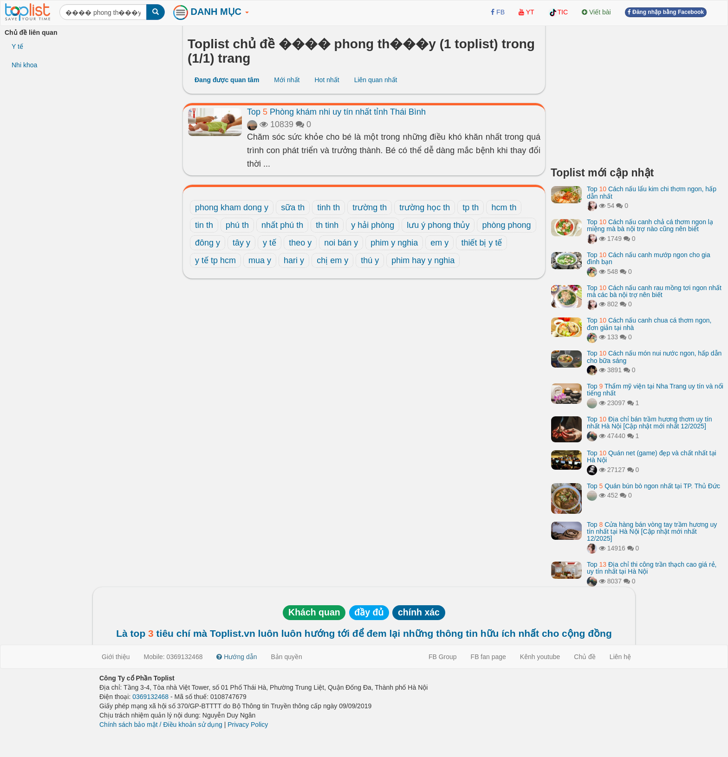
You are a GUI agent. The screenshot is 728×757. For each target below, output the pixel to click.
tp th (470, 207)
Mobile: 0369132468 (173, 656)
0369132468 (150, 696)
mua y (259, 260)
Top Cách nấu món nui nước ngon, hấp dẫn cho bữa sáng (654, 356)
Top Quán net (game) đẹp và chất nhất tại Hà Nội (651, 456)
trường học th (424, 207)
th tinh (327, 225)
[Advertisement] (637, 93)
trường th (369, 207)
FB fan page (488, 656)
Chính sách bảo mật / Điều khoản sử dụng (160, 724)
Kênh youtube (540, 656)
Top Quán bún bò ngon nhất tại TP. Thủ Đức (653, 486)
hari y (294, 260)
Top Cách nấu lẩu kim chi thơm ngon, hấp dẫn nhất (651, 192)
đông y (207, 242)
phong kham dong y (231, 207)
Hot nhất (326, 80)
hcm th (503, 207)
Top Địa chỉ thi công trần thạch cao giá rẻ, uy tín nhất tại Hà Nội (652, 568)
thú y (370, 260)
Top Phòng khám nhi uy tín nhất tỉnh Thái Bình (336, 111)
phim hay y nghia (423, 260)
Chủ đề (585, 656)
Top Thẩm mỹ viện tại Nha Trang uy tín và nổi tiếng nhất (655, 389)
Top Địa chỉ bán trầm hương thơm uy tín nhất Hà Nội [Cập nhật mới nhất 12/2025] (649, 422)
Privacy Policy (248, 724)
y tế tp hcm (215, 260)
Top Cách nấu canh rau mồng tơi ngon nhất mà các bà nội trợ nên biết (654, 291)
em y (439, 242)
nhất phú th (282, 225)
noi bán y (341, 242)
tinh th (328, 207)
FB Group (443, 656)
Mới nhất (286, 80)
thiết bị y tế (481, 242)
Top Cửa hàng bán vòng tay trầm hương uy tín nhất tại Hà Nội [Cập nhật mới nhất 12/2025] (652, 532)
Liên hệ (620, 656)
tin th (204, 225)
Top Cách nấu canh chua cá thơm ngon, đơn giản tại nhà (649, 324)
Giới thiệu (116, 656)
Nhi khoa (24, 65)
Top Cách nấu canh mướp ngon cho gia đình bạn (648, 258)
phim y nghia (394, 242)
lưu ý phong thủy (438, 225)
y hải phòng (372, 225)
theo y (300, 242)
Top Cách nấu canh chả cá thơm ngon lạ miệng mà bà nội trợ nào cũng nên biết (650, 225)
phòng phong (506, 225)
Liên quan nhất (375, 80)
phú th (237, 225)
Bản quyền (286, 656)
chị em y (332, 260)
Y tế (17, 46)
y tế (269, 242)
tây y (241, 242)
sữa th (293, 207)
